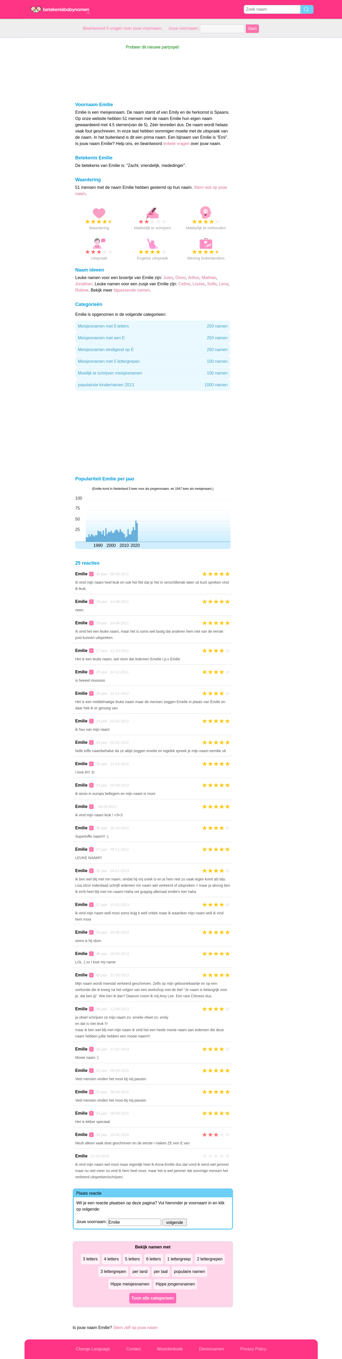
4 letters (111, 1259)
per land (140, 1271)
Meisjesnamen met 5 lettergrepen (153, 361)
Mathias (208, 277)
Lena (223, 284)
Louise (199, 284)
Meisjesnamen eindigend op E (153, 350)
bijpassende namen (132, 290)
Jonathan (84, 284)
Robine (82, 290)
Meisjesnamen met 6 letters (153, 326)
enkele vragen (176, 143)
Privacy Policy (253, 1349)
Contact (133, 1349)
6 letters (153, 1259)
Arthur (193, 277)
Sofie (212, 284)
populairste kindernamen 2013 (153, 385)
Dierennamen (211, 1349)
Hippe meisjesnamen (130, 1284)
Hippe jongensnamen (175, 1284)
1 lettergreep (179, 1259)
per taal (161, 1271)
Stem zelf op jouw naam (135, 1327)
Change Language (93, 1349)
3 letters (90, 1259)
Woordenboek (170, 1349)
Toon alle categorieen (152, 1298)
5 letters (132, 1259)
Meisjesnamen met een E (153, 338)
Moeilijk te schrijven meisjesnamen (153, 373)
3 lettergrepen (113, 1271)
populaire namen (189, 1271)
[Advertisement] (45, 116)
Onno (180, 277)
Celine (184, 284)
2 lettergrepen (210, 1259)
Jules (168, 277)
